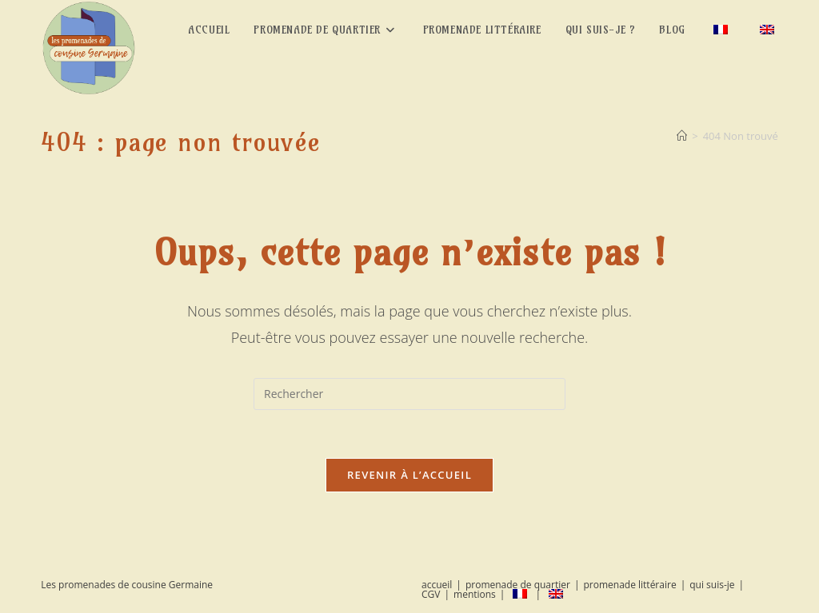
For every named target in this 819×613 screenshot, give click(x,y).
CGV (430, 594)
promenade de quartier (517, 584)
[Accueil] (682, 136)
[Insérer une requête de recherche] (409, 394)
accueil (436, 584)
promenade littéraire (629, 584)
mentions (474, 594)
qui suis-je (711, 584)
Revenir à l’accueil (409, 475)
